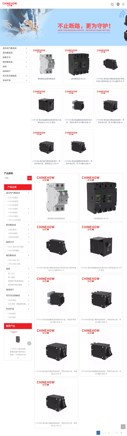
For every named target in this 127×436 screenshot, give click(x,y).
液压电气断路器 (10, 48)
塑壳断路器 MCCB (78, 79)
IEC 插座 (11, 277)
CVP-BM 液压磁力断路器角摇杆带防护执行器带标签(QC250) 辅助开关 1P (110, 80)
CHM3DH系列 (13, 237)
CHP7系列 (12, 317)
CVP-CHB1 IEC (14, 260)
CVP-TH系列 (13, 209)
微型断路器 (8, 62)
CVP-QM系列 (13, 205)
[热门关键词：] (29, 178)
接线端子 (7, 71)
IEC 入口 (11, 274)
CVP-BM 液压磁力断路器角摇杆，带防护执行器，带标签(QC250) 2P (56, 424)
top (123, 426)
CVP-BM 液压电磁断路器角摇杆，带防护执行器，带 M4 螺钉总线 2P (78, 162)
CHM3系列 (12, 230)
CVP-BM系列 (13, 201)
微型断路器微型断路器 (46, 79)
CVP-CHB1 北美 (14, 264)
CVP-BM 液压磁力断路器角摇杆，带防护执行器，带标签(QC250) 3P (46, 162)
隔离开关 (7, 57)
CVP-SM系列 (13, 198)
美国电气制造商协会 (16, 281)
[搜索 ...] (15, 178)
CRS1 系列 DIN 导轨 (16, 247)
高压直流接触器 (10, 76)
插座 (5, 66)
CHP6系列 (12, 314)
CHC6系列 (12, 300)
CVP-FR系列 (13, 213)
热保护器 (7, 80)
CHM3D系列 (13, 233)
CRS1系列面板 (13, 250)
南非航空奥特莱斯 (15, 285)
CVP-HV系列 (13, 216)
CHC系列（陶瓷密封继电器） (19, 304)
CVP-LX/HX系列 (14, 220)
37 (116, 433)
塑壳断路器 (8, 53)
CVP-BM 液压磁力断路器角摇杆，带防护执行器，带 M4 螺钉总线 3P (110, 121)
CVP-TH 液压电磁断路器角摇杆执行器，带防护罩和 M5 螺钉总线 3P (78, 121)
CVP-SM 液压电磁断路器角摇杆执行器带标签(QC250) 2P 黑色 (46, 121)
